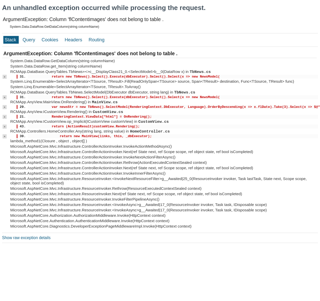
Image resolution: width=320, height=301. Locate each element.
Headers (74, 39)
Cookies (51, 39)
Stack (11, 39)
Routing (96, 39)
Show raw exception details (26, 238)
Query (29, 39)
